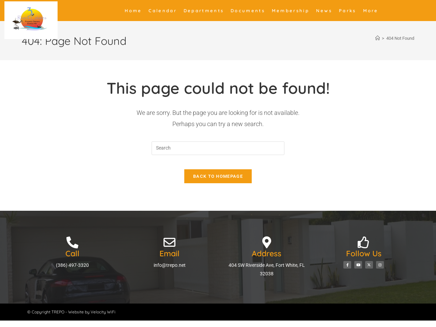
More (370, 10)
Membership (290, 10)
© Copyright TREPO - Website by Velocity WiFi (71, 318)
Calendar (162, 10)
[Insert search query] (218, 148)
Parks (347, 10)
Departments (204, 10)
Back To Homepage (218, 182)
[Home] (377, 38)
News (324, 10)
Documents (248, 10)
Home (133, 10)
